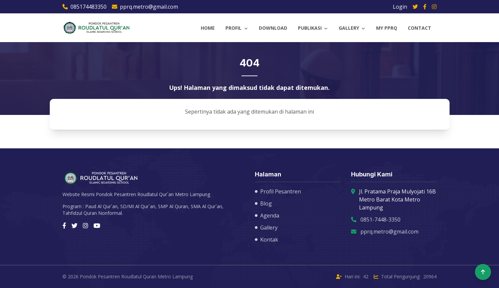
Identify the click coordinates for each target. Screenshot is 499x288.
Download (273, 28)
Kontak (266, 239)
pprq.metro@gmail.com (145, 6)
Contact (419, 28)
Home (208, 28)
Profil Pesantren (278, 191)
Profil (233, 28)
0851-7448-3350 (380, 219)
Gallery (349, 28)
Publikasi (310, 28)
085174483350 (84, 6)
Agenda (267, 215)
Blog (263, 203)
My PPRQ (386, 28)
